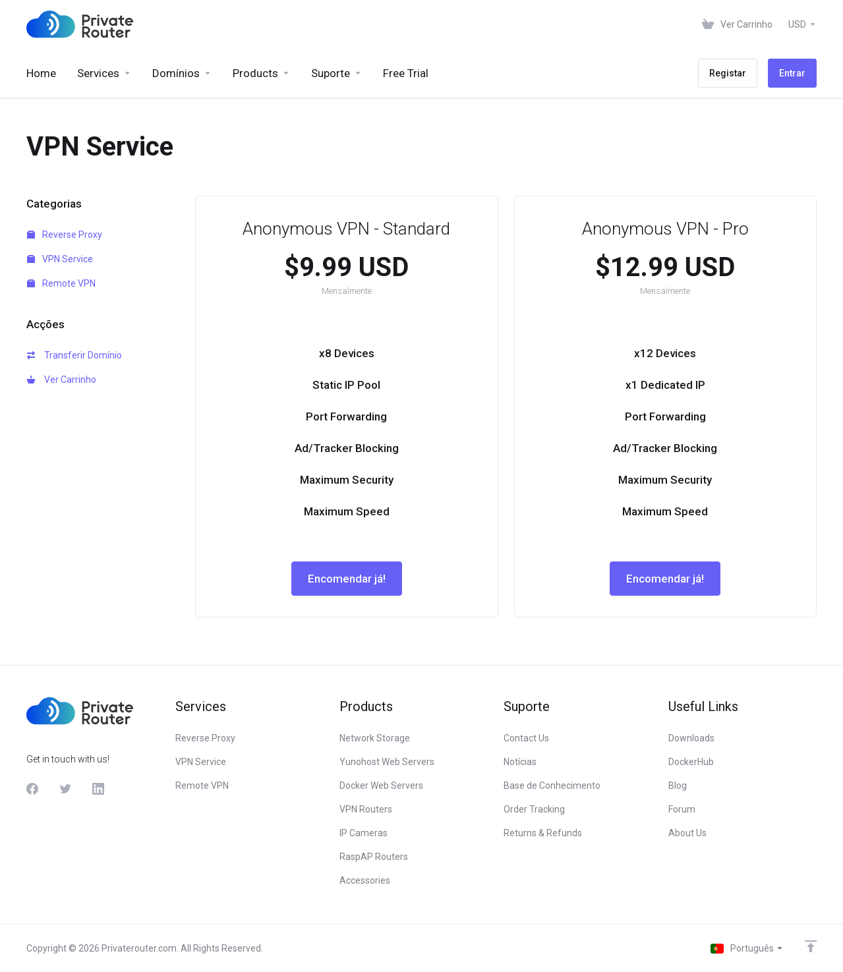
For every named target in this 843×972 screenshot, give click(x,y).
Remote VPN (61, 283)
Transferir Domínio (74, 355)
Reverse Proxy (64, 234)
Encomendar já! (347, 578)
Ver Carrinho (61, 379)
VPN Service (60, 259)
